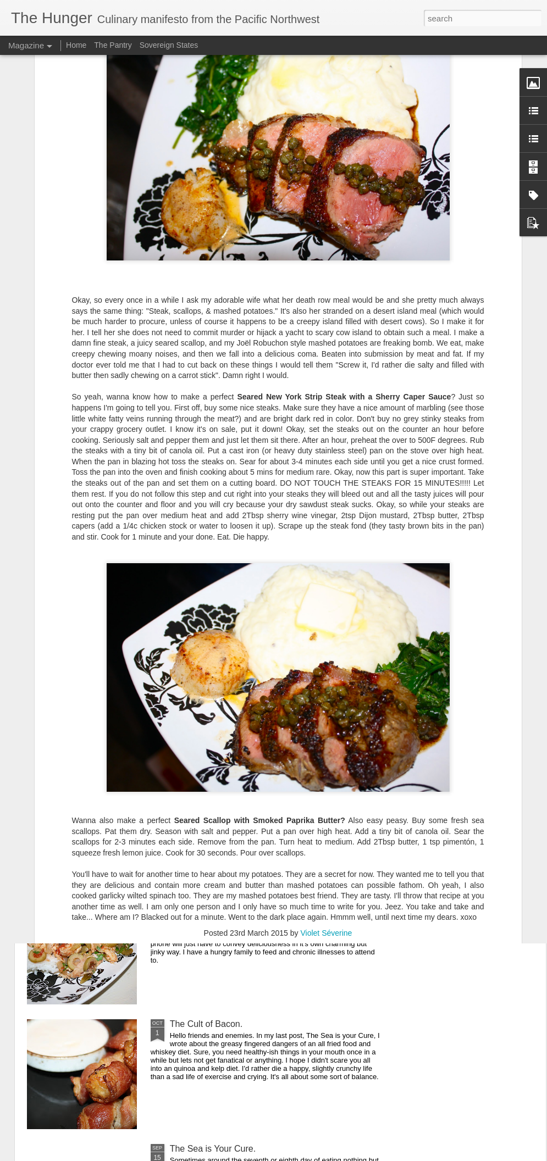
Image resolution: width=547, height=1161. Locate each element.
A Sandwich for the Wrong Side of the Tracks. (258, 774)
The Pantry (112, 45)
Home (76, 45)
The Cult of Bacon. (206, 1024)
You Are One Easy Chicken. (224, 899)
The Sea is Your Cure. (213, 1148)
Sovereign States (169, 45)
